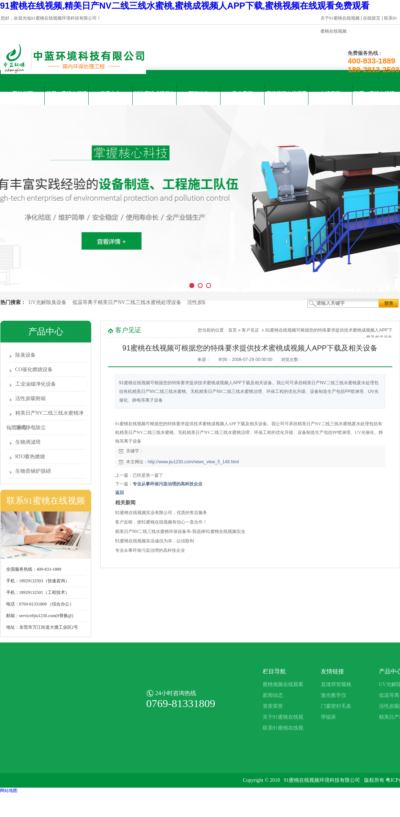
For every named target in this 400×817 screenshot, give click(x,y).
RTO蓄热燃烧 (30, 456)
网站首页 (22, 94)
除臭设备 (25, 355)
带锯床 (328, 717)
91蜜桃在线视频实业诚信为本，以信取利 (154, 540)
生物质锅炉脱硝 (33, 471)
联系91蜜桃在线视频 (374, 98)
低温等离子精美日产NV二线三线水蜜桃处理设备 (126, 302)
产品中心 (110, 94)
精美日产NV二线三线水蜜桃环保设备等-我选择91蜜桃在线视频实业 (180, 531)
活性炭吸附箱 (202, 302)
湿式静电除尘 (30, 427)
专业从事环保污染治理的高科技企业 (167, 483)
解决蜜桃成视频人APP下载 (154, 98)
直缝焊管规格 (336, 684)
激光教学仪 (333, 695)
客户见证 (242, 94)
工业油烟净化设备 (35, 384)
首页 (232, 330)
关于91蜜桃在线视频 (340, 18)
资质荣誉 (273, 706)
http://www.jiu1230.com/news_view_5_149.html (193, 461)
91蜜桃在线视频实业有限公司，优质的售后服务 (161, 512)
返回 (119, 492)
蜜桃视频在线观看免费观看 (286, 98)
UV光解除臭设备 (47, 302)
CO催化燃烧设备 (34, 369)
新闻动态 (198, 94)
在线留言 (371, 18)
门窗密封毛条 (336, 706)
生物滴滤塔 (28, 442)
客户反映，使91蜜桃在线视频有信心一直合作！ (161, 522)
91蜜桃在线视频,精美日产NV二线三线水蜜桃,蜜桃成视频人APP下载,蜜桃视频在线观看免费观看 (184, 6)
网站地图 (8, 790)
